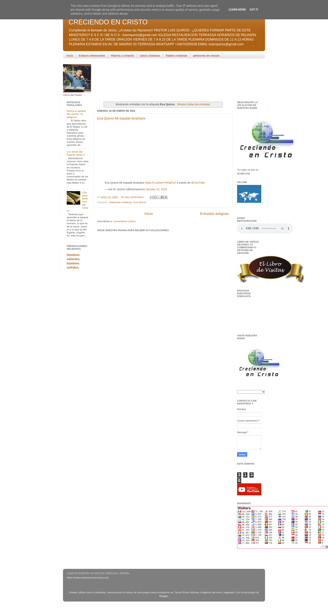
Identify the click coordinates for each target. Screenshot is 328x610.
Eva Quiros (140, 202)
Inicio (70, 55)
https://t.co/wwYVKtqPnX (160, 182)
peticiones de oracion (206, 55)
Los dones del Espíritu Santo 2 (76, 153)
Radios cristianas (176, 55)
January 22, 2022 (156, 189)
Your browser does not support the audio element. (265, 228)
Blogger (163, 596)
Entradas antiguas (214, 214)
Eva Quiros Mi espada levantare (121, 118)
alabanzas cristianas (120, 202)
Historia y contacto (122, 55)
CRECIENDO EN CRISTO (108, 22)
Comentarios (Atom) (124, 221)
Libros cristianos (150, 55)
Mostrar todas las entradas (193, 104)
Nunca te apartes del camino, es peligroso (76, 114)
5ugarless (228, 592)
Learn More (237, 9)
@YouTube (198, 182)
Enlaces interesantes (92, 55)
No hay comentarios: (133, 197)
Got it (254, 9)
